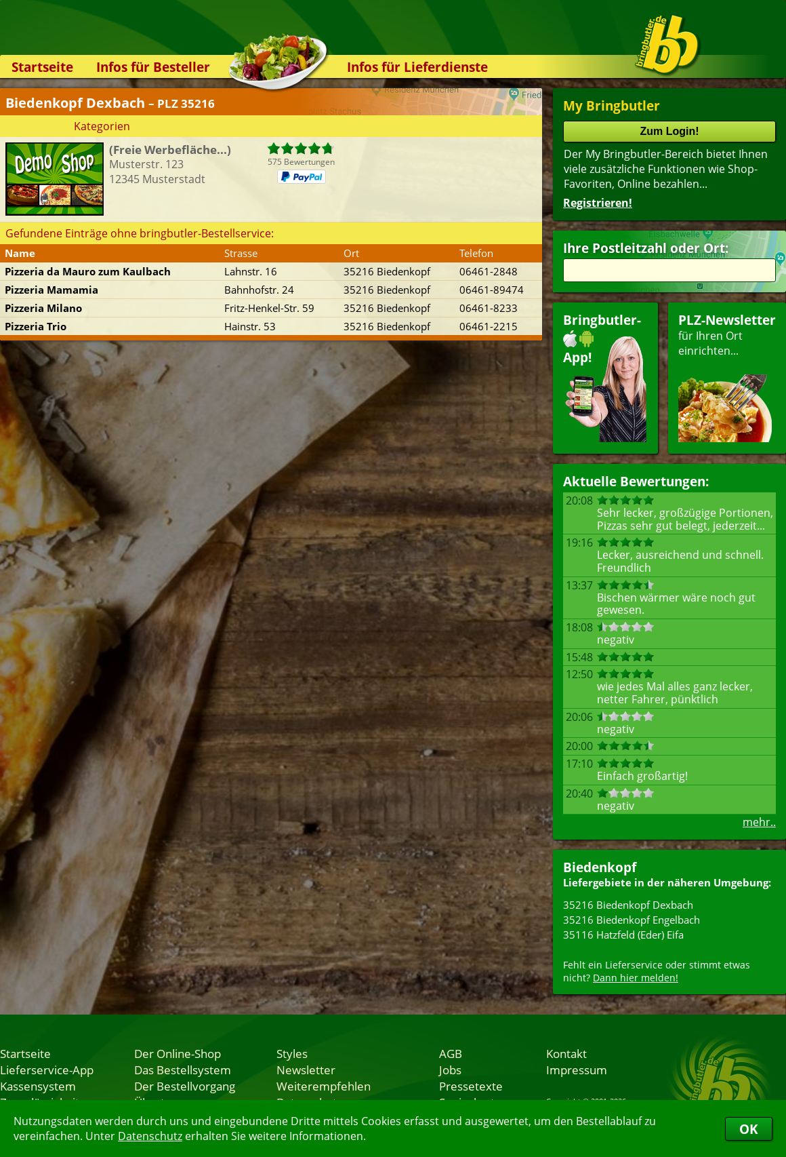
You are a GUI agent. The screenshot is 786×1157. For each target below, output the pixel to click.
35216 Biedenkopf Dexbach (628, 904)
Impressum (576, 1069)
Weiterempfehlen (323, 1086)
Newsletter (305, 1069)
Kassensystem (38, 1086)
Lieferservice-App (47, 1069)
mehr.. (759, 822)
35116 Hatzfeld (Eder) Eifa (623, 934)
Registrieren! (597, 202)
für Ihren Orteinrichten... (727, 376)
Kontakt (566, 1053)
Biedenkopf (599, 867)
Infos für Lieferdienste (417, 66)
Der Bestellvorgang (184, 1086)
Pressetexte (471, 1086)
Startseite (42, 66)
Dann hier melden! (635, 977)
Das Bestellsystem (182, 1069)
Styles (292, 1053)
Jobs (450, 1069)
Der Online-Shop (177, 1053)
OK (748, 1128)
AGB (450, 1053)
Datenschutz (150, 1136)
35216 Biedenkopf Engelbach (631, 919)
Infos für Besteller (153, 66)
